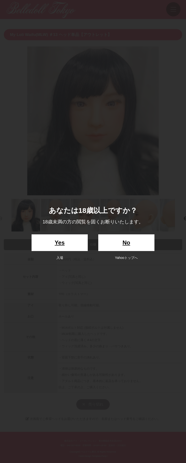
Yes (60, 242)
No (126, 242)
